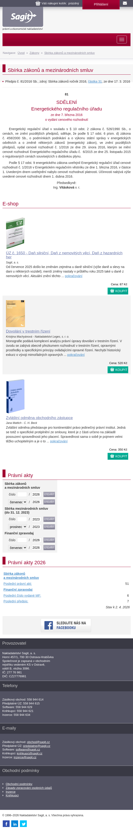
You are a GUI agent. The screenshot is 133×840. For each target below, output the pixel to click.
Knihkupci (12, 795)
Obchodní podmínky (19, 784)
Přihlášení (101, 4)
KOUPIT (121, 291)
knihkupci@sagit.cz (29, 753)
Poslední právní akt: (17, 583)
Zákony (34, 53)
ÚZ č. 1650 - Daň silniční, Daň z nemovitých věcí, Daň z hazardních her (64, 255)
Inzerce (11, 791)
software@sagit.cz (28, 749)
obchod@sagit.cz (38, 742)
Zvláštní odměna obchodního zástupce (39, 418)
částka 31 (95, 81)
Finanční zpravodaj (18, 589)
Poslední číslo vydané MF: (22, 595)
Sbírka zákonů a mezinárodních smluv (69, 53)
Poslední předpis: (15, 601)
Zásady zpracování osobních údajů (29, 788)
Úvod (21, 53)
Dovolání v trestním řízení (28, 331)
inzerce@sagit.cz (25, 757)
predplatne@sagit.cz (36, 746)
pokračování (73, 276)
